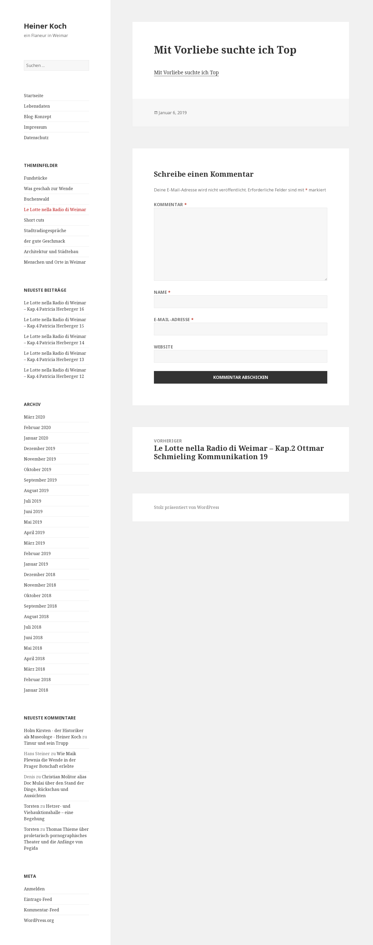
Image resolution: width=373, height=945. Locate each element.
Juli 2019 (32, 501)
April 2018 (34, 658)
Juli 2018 (32, 627)
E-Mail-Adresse (174, 319)
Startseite (33, 95)
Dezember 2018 (39, 574)
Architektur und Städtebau (51, 251)
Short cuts (34, 220)
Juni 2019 (33, 511)
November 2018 (40, 585)
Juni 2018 (33, 637)
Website (163, 347)
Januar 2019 (36, 564)
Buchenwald (36, 199)
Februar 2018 (37, 679)
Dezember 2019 (39, 448)
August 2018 (36, 616)
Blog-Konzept (37, 116)
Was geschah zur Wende (48, 188)
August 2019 (36, 490)
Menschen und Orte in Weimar (55, 262)
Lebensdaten (37, 106)
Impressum (35, 127)
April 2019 (34, 532)
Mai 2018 (33, 648)
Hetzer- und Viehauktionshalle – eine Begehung (48, 812)
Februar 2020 (37, 427)
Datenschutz (36, 137)
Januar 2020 (36, 438)
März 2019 (34, 543)
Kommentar (170, 204)
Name (162, 292)
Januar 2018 (36, 690)
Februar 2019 (37, 553)
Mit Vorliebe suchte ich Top (186, 72)
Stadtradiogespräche (45, 230)
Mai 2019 (33, 522)
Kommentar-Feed (41, 910)
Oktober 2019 (37, 469)
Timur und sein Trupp (46, 743)
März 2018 (34, 669)
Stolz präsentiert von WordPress (186, 507)
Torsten (31, 806)
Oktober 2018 (37, 595)
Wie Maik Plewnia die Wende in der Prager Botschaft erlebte (50, 760)
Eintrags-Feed (38, 899)
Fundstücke (35, 178)
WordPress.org (39, 920)
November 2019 (40, 459)
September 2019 (40, 480)
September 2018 (40, 606)
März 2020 (34, 417)
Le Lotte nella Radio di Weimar (55, 209)
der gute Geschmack (44, 241)
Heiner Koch (45, 26)
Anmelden (34, 889)
